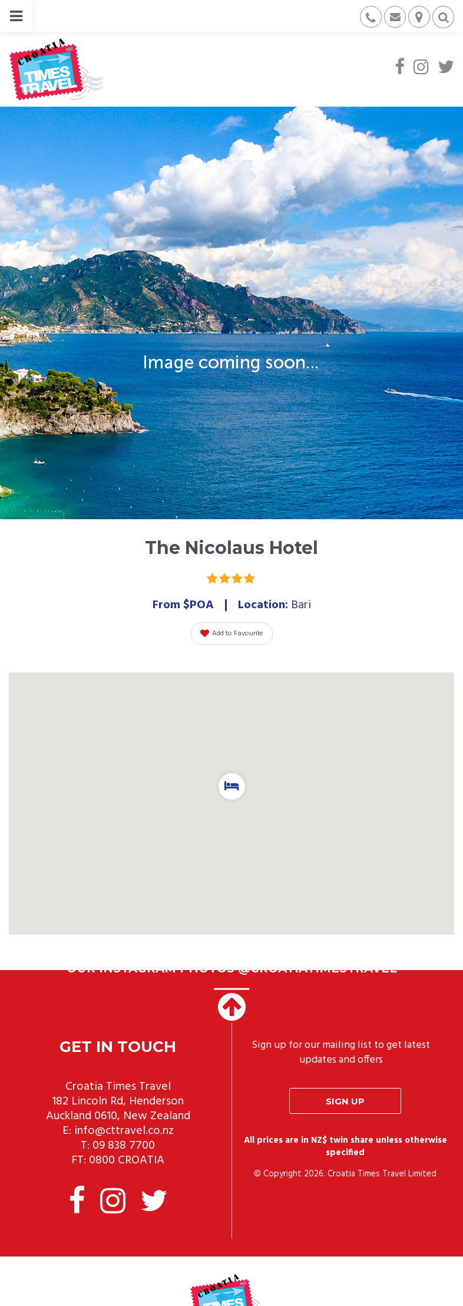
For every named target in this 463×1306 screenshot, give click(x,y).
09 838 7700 (123, 1145)
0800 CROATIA (126, 1160)
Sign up (345, 1101)
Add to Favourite (231, 633)
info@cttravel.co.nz (124, 1131)
